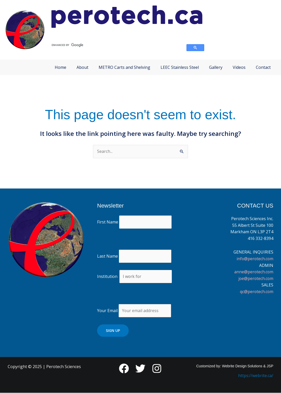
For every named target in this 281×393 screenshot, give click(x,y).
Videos (239, 67)
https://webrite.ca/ (255, 376)
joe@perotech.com (255, 278)
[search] (116, 45)
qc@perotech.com (256, 291)
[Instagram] (157, 369)
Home (60, 67)
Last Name (107, 256)
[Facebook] (124, 369)
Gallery (215, 67)
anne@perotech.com (253, 272)
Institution (107, 276)
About (82, 67)
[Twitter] (140, 369)
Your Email (134, 311)
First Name (107, 222)
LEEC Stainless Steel (180, 67)
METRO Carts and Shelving (124, 67)
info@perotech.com (254, 258)
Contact (263, 67)
